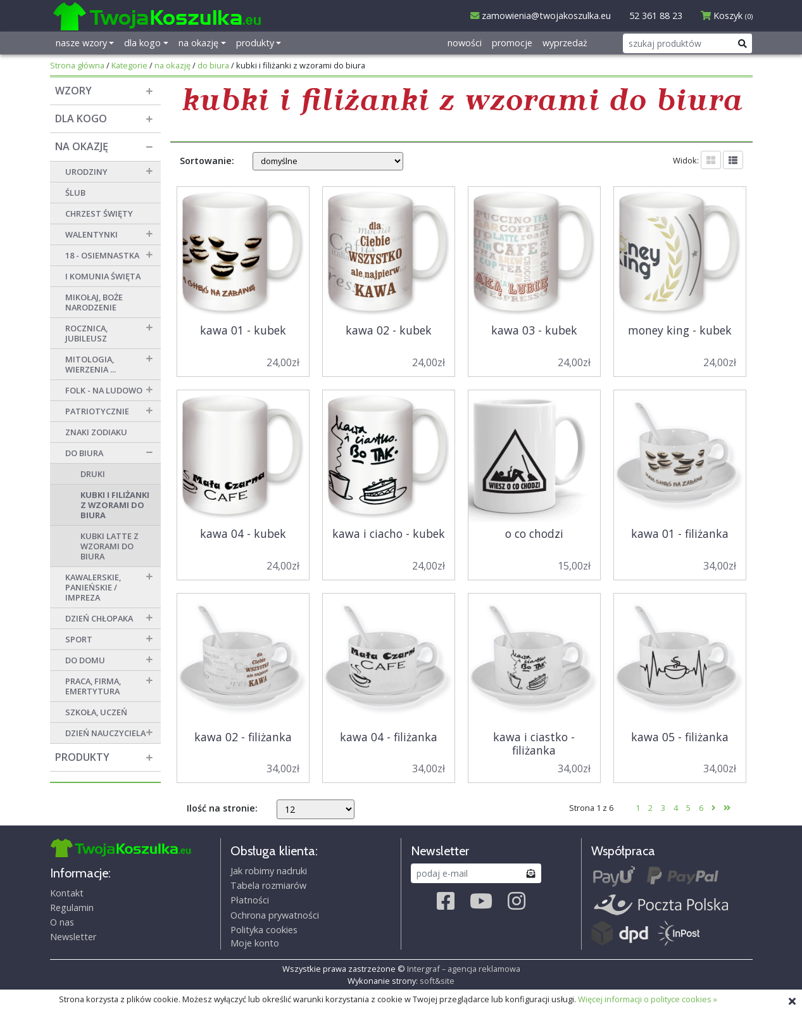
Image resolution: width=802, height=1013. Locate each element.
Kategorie (129, 65)
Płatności (249, 900)
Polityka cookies (264, 930)
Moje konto (254, 943)
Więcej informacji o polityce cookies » (647, 999)
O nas (62, 922)
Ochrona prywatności (274, 915)
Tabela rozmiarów (268, 885)
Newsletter (73, 937)
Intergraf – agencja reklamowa (463, 968)
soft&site (437, 980)
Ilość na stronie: (222, 808)
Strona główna (77, 65)
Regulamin (72, 908)
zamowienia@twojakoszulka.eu (540, 16)
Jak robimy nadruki (268, 871)
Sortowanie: (207, 161)
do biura (213, 65)
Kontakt (67, 893)
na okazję (172, 65)
